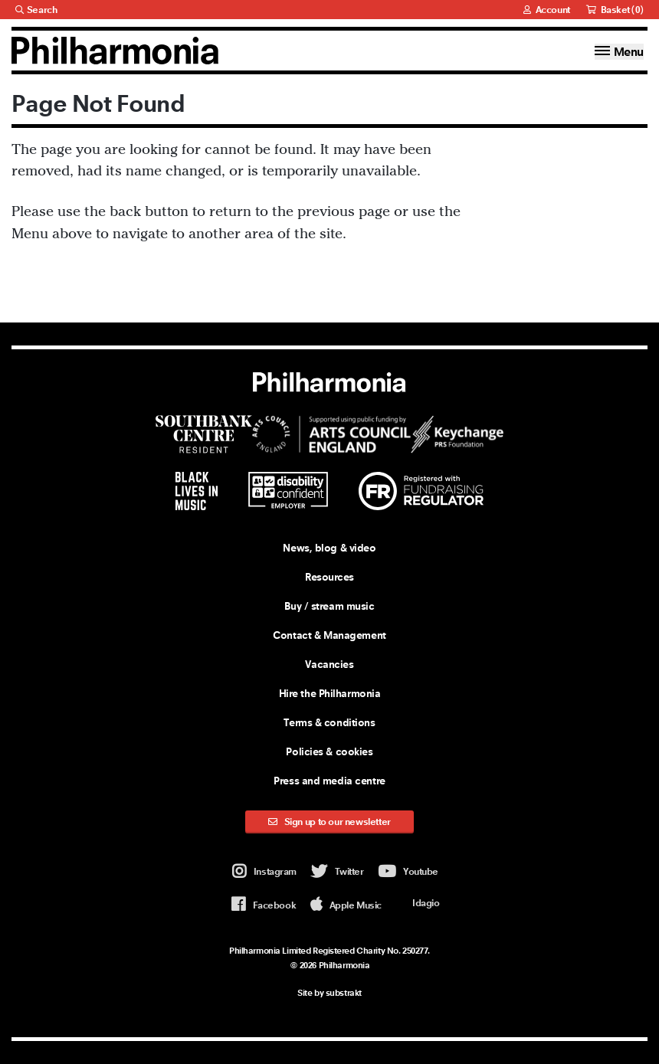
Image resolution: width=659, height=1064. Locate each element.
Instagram (264, 872)
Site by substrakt (329, 992)
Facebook (263, 905)
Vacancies (329, 664)
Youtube (408, 872)
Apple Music (346, 905)
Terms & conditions (329, 722)
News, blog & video (329, 548)
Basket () (615, 9)
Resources (329, 577)
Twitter (337, 872)
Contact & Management (329, 635)
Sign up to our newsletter (329, 821)
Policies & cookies (329, 751)
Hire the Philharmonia (330, 693)
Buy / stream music (329, 606)
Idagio (417, 902)
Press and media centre (329, 780)
